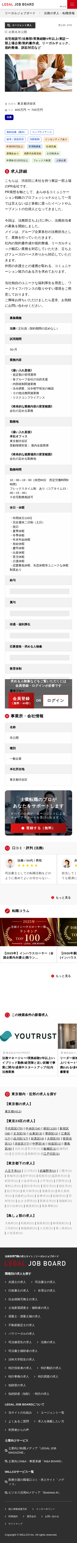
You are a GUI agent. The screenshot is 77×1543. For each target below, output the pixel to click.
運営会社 (31, 1516)
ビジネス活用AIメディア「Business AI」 (34, 1492)
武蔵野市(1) (48, 1170)
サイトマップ (15, 1523)
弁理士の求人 (47, 1290)
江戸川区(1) (51, 1153)
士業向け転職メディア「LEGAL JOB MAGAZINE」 (32, 1450)
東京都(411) (13, 1111)
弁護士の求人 (17, 1282)
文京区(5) (19, 1133)
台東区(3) (35, 1133)
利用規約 (13, 1516)
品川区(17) (20, 1138)
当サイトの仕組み (20, 1412)
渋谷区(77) (22, 1143)
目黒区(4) (37, 1138)
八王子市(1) (13, 1170)
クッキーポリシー (45, 1509)
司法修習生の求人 (20, 1342)
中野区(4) (38, 1143)
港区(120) (50, 1128)
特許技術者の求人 (20, 1368)
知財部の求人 (17, 1385)
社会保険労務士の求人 (23, 1299)
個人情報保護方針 (17, 1509)
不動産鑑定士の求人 (21, 1325)
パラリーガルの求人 (21, 1333)
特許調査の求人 (48, 1376)
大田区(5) (53, 1138)
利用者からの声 (18, 1429)
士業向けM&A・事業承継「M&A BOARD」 (36, 1461)
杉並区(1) (54, 1143)
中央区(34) (33, 1128)
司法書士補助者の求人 (23, 1350)
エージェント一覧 (52, 1412)
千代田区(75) (14, 1128)
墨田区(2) (51, 1133)
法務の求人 (48, 1342)
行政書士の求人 (18, 1290)
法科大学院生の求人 (21, 1359)
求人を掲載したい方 (51, 1421)
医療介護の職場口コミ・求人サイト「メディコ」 (36, 1482)
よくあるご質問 (18, 1421)
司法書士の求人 (45, 1282)
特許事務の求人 (18, 1376)
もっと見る (63, 897)
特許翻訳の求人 (51, 1368)
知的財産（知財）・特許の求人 (28, 1393)
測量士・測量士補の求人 (24, 1316)
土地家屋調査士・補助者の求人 (28, 1307)
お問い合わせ (52, 1516)
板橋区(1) (49, 1148)
